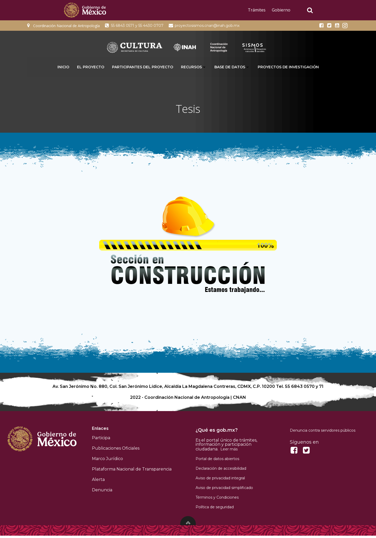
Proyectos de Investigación (288, 66)
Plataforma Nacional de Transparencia (132, 471)
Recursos (194, 66)
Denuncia (102, 492)
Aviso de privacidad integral (220, 480)
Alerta (98, 481)
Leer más (229, 451)
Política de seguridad (215, 509)
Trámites (257, 10)
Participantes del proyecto (142, 66)
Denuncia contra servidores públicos (322, 432)
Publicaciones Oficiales (116, 450)
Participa (101, 439)
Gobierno (281, 10)
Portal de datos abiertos (217, 460)
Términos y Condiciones (217, 499)
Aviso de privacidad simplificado (224, 489)
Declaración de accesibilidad (221, 470)
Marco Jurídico (107, 460)
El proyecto (90, 66)
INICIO (63, 66)
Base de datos (232, 66)
